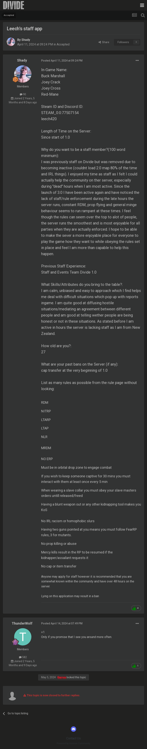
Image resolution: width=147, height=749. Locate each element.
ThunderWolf (22, 623)
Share (104, 42)
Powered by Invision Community (73, 743)
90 (23, 94)
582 (23, 657)
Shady (25, 40)
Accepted (63, 44)
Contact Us (73, 738)
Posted (61, 60)
